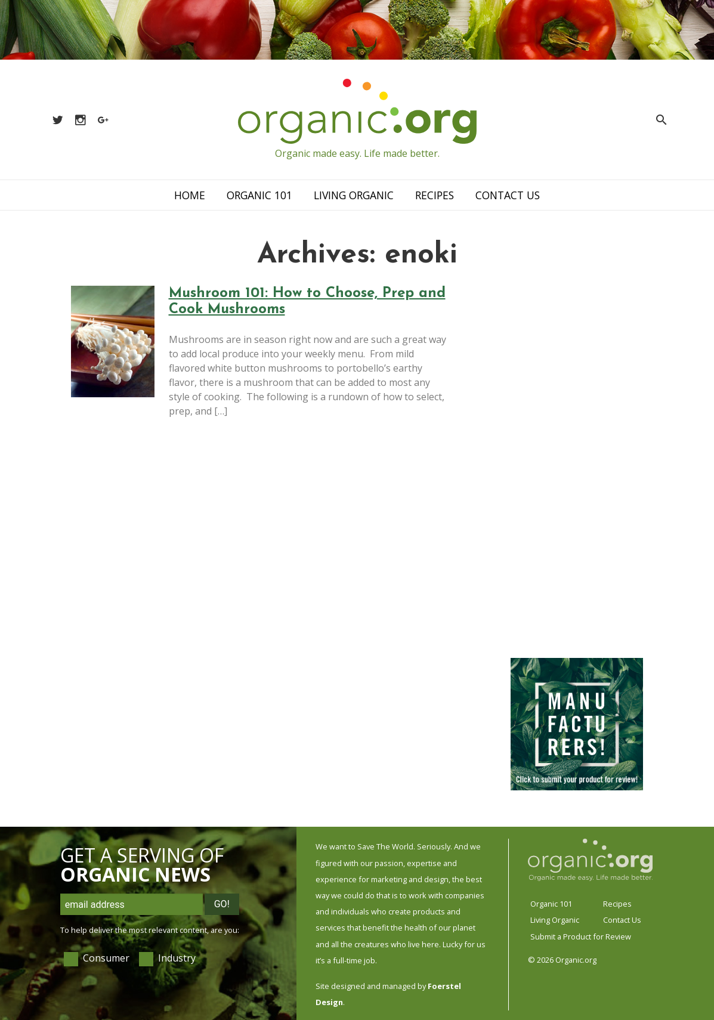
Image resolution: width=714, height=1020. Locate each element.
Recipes (434, 195)
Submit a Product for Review (580, 936)
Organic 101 (259, 195)
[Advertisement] (577, 465)
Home (189, 195)
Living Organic (354, 195)
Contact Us (507, 195)
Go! (222, 904)
